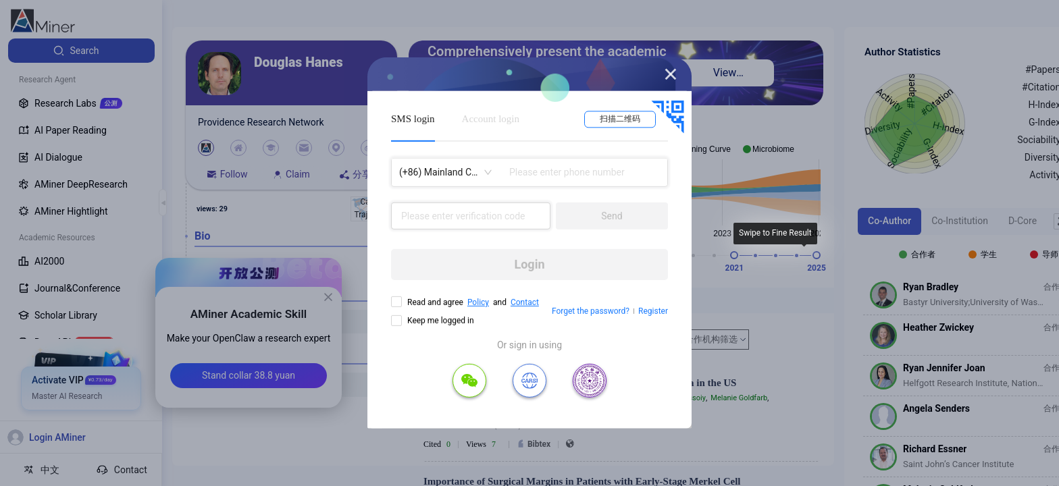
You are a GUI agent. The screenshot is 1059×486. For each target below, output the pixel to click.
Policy (478, 302)
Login (529, 264)
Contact (525, 302)
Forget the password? (590, 311)
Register (653, 311)
